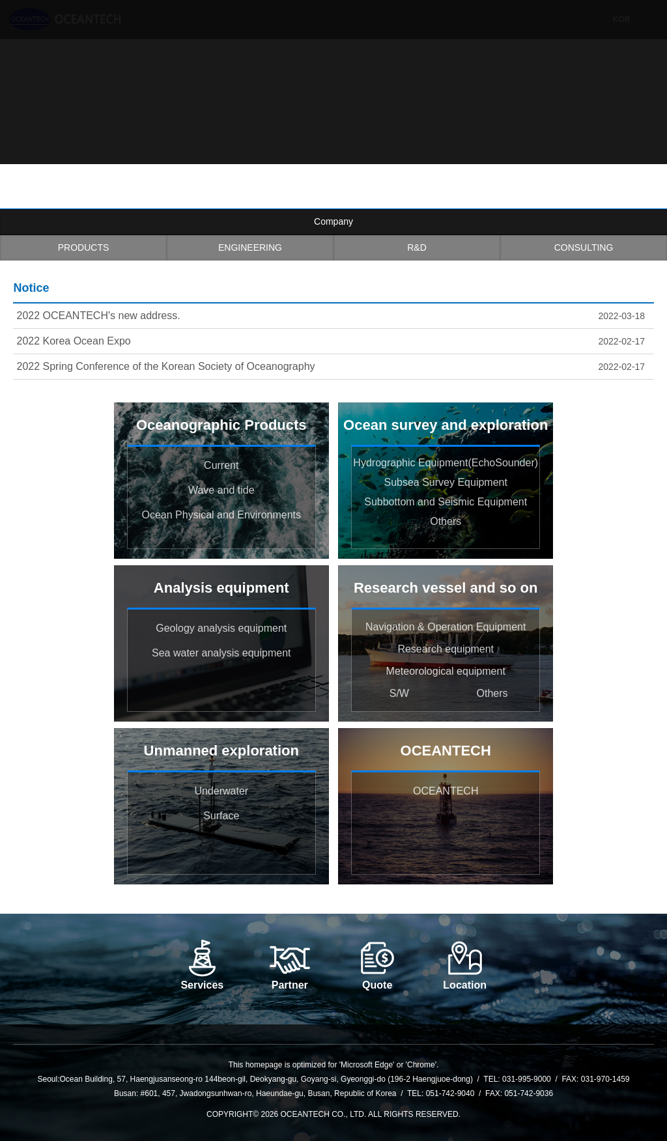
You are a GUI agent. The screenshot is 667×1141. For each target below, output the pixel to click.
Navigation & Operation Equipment (445, 626)
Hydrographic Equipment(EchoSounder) (445, 462)
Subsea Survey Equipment (445, 482)
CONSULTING (584, 247)
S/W (399, 693)
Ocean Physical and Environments (221, 514)
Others (445, 521)
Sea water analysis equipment (221, 652)
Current (221, 465)
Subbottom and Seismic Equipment (445, 501)
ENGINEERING (250, 247)
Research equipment (445, 649)
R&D (417, 247)
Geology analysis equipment (221, 628)
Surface (221, 815)
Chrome (421, 1064)
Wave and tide (221, 490)
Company (333, 221)
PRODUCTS (83, 247)
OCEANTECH (445, 790)
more (647, 289)
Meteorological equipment (445, 671)
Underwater (221, 790)
